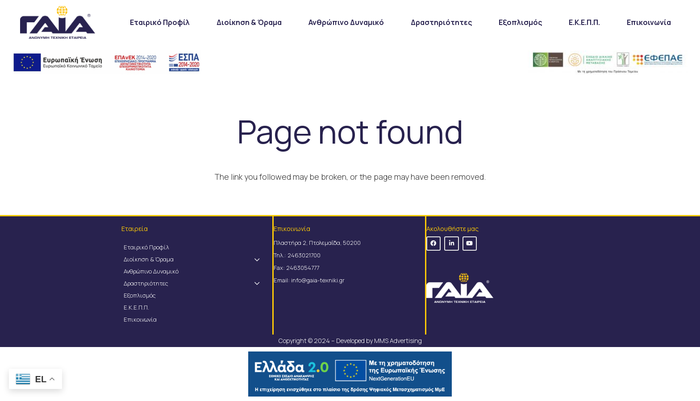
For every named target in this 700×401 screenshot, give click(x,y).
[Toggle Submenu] (256, 259)
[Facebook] (433, 243)
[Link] (57, 22)
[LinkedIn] (451, 243)
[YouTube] (469, 243)
